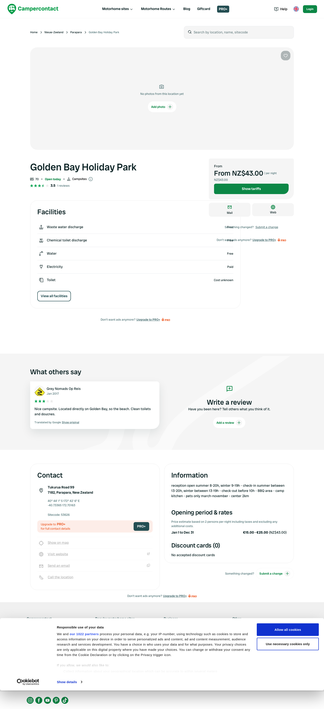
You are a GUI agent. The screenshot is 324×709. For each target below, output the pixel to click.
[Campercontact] (33, 9)
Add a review (229, 423)
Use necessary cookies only (288, 662)
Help (280, 9)
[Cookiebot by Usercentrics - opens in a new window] (28, 700)
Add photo (162, 107)
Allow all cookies (288, 648)
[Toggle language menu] (296, 9)
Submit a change (266, 227)
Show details (67, 700)
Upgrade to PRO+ (148, 320)
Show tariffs (251, 188)
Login (310, 9)
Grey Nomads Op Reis (64, 388)
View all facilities (54, 296)
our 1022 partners (84, 652)
